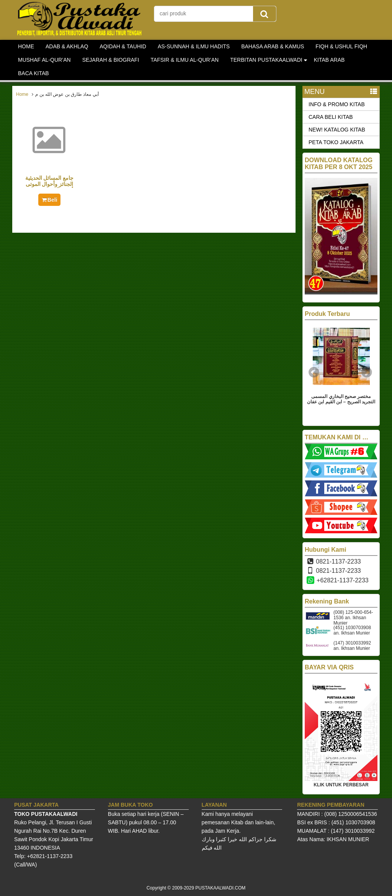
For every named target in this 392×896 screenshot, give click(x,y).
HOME (26, 46)
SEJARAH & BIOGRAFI (110, 60)
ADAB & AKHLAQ (67, 46)
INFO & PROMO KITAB (337, 104)
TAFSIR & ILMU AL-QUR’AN (184, 60)
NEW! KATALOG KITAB (337, 130)
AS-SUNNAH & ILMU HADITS (194, 46)
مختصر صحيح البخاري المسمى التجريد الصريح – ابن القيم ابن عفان (341, 399)
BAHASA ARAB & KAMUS (272, 46)
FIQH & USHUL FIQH (341, 46)
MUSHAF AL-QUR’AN (44, 60)
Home (22, 94)
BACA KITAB (33, 73)
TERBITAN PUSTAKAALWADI (266, 60)
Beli (49, 200)
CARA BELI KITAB (331, 117)
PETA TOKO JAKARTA (336, 142)
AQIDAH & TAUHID (123, 46)
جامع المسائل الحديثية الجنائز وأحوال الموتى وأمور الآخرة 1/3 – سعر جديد (49, 187)
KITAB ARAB (329, 60)
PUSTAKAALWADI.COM (220, 888)
